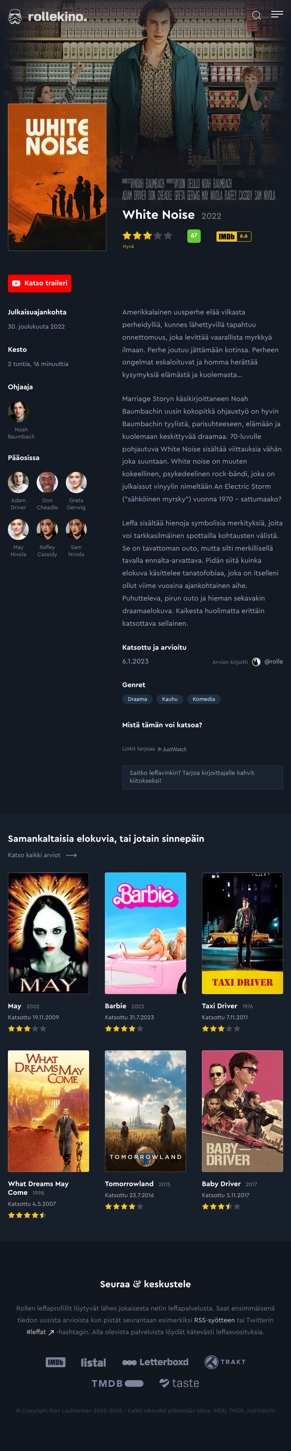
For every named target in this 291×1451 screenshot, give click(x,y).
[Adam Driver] (18, 491)
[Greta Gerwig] (76, 491)
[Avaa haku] (256, 15)
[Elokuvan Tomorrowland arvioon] (145, 1131)
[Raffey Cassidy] (47, 538)
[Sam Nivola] (76, 538)
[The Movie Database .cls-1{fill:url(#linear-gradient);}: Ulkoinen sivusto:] (117, 1384)
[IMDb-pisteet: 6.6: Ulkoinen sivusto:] (234, 238)
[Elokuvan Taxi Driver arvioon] (242, 953)
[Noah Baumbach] (18, 421)
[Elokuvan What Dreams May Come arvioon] (48, 1135)
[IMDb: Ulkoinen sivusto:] (55, 1362)
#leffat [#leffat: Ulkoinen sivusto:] (36, 1332)
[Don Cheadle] (47, 491)
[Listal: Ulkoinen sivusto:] (91, 1362)
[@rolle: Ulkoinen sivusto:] (267, 662)
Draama (137, 699)
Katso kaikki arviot (42, 855)
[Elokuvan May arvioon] (48, 953)
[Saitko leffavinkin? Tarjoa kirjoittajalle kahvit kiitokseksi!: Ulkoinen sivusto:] (202, 777)
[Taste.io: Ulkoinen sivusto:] (179, 1384)
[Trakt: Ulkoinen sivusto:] (227, 1362)
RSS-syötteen (214, 1320)
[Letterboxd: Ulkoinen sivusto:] (155, 1362)
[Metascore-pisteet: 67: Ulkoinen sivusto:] (194, 238)
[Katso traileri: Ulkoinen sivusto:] (39, 284)
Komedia (204, 699)
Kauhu (170, 699)
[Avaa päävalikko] (277, 15)
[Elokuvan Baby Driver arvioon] (242, 1131)
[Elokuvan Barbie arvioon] (145, 953)
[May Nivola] (18, 538)
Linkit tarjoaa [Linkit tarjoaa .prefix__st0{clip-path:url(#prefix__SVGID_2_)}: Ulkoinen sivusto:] (154, 749)
